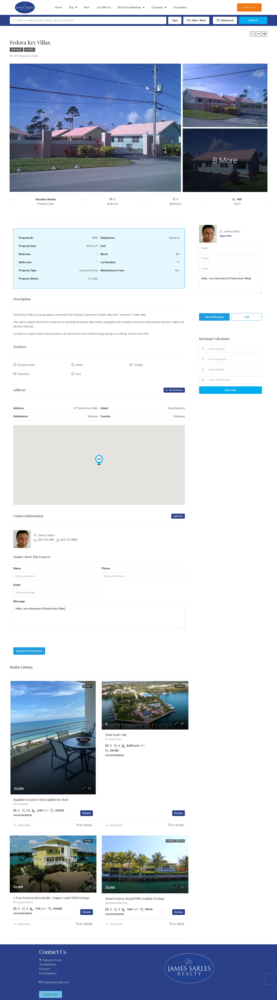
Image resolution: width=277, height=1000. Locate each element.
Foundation (180, 7)
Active (29, 49)
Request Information (29, 648)
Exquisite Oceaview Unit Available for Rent (40, 797)
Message (19, 599)
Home (58, 7)
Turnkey (138, 364)
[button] (99, 458)
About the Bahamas (131, 7)
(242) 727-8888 (68, 537)
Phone (106, 566)
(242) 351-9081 (46, 537)
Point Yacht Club (116, 732)
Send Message (214, 317)
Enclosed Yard (26, 364)
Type (175, 20)
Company (159, 7)
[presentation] (40, 635)
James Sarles (24, 823)
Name (17, 566)
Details (86, 811)
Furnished (23, 372)
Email (16, 582)
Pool (78, 372)
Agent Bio (178, 514)
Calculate (230, 390)
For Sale (16, 49)
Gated (79, 364)
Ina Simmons (116, 823)
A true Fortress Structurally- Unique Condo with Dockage (51, 895)
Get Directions (174, 388)
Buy (73, 7)
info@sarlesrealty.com (55, 980)
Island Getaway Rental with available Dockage (135, 896)
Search (253, 20)
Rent (86, 7)
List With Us (104, 7)
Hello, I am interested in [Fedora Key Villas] (99, 614)
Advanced (225, 20)
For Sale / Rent (196, 20)
